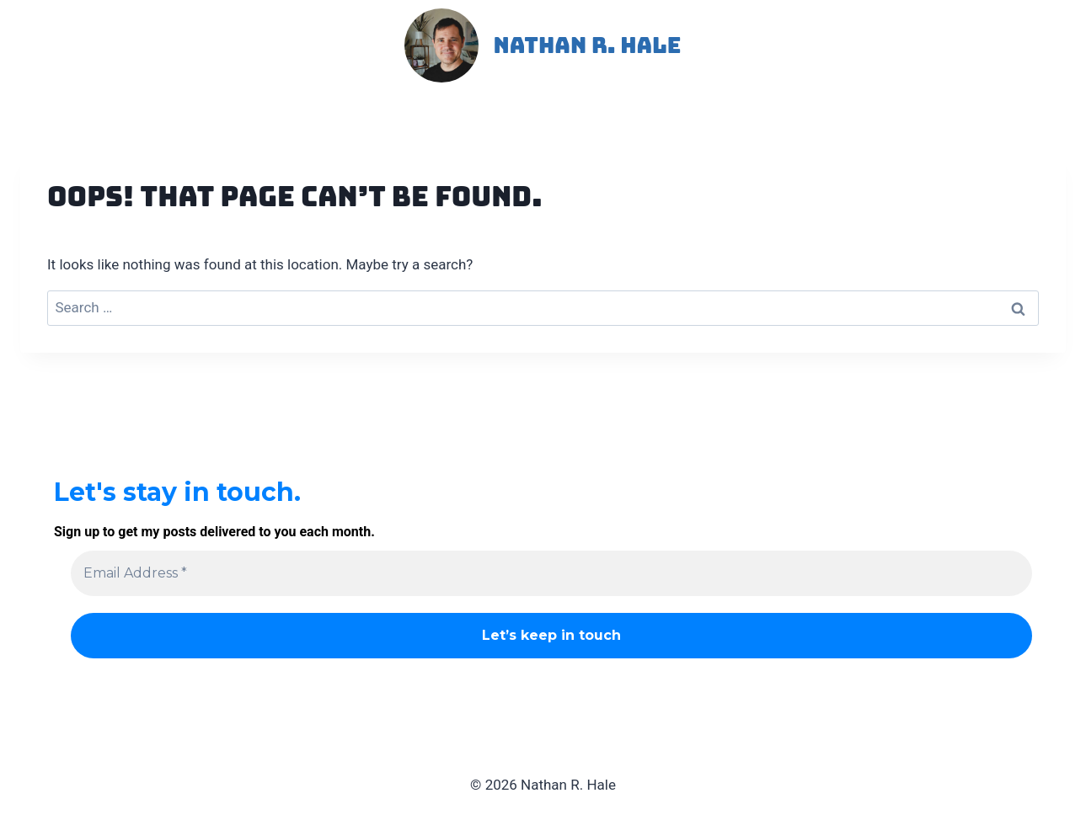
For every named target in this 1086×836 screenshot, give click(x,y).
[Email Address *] (551, 573)
